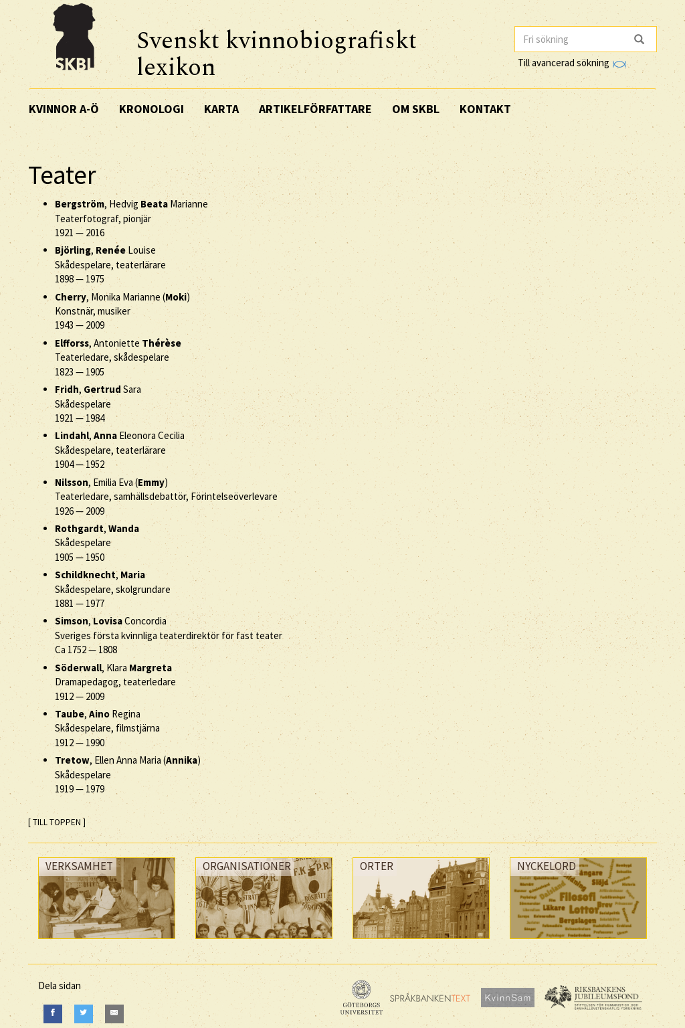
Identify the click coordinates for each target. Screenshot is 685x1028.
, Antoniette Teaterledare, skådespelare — (118, 357)
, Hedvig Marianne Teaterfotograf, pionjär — (131, 218)
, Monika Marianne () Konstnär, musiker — (122, 311)
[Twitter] (83, 1014)
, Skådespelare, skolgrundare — (113, 589)
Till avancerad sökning (571, 62)
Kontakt (485, 108)
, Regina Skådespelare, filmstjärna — (107, 728)
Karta (221, 108)
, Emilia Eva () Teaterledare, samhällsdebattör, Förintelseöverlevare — (166, 496)
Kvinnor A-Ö (64, 108)
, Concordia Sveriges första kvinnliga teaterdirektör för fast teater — (168, 635)
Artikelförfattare (315, 108)
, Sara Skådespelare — (98, 403)
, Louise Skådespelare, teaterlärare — (110, 264)
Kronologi (151, 108)
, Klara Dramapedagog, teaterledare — (115, 682)
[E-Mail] (114, 1014)
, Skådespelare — (97, 543)
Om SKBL (415, 108)
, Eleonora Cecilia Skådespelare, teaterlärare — (120, 449)
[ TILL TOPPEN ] (57, 822)
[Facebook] (52, 1014)
